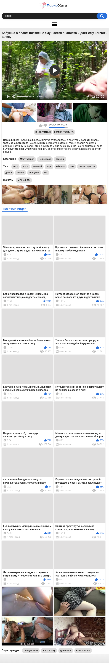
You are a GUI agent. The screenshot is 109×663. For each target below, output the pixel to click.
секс (15, 166)
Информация (43, 132)
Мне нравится (40, 125)
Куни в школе (83, 650)
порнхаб (37, 166)
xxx (45, 172)
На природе (45, 159)
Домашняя (65, 650)
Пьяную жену (31, 650)
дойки (9, 172)
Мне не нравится (45, 125)
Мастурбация (27, 159)
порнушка (34, 172)
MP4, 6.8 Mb (24, 180)
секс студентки (87, 166)
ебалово (60, 166)
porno (25, 166)
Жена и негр (48, 650)
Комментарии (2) (64, 132)
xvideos (20, 172)
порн (48, 166)
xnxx (72, 166)
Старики (60, 159)
